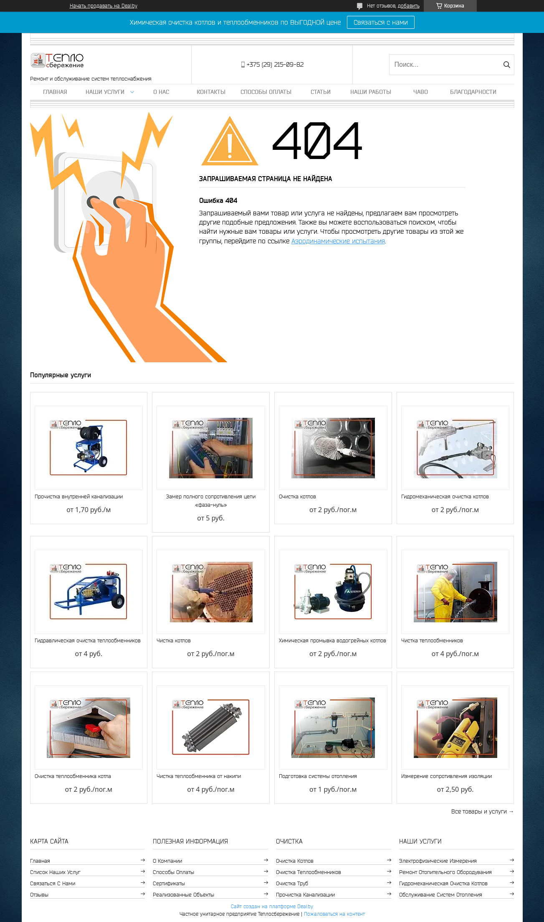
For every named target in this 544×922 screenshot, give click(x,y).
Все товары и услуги (479, 811)
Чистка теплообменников (432, 640)
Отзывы (39, 895)
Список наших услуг (55, 872)
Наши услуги (105, 91)
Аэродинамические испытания (338, 241)
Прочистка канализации (305, 895)
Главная (55, 91)
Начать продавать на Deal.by (103, 5)
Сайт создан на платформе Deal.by (272, 906)
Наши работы (370, 91)
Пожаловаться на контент (334, 914)
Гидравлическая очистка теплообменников (88, 640)
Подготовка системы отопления (318, 776)
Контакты (211, 91)
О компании (167, 861)
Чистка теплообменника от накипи (199, 776)
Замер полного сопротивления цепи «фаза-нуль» (211, 500)
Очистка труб (292, 883)
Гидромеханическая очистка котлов (445, 496)
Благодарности (473, 91)
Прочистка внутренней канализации (79, 496)
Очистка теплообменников (308, 872)
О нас (161, 91)
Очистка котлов (297, 496)
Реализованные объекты (183, 895)
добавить (409, 5)
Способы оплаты (265, 91)
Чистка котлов (174, 640)
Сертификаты (169, 883)
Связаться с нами (381, 22)
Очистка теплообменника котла (73, 776)
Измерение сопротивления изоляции (446, 776)
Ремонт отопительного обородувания (445, 872)
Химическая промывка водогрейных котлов (332, 640)
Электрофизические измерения (438, 861)
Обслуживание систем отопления (440, 895)
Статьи (321, 91)
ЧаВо (420, 91)
